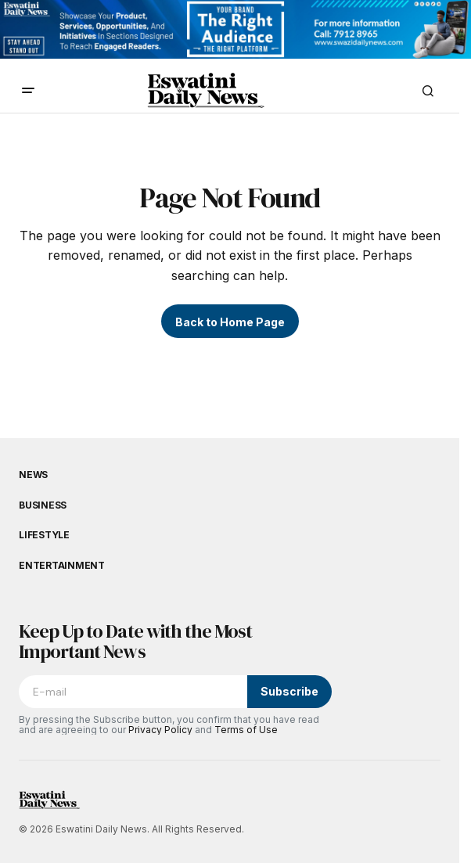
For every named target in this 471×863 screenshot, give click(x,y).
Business (43, 505)
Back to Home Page (230, 322)
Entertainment (62, 565)
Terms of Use (246, 729)
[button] (28, 90)
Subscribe (289, 691)
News (33, 474)
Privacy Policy (160, 729)
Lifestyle (44, 535)
